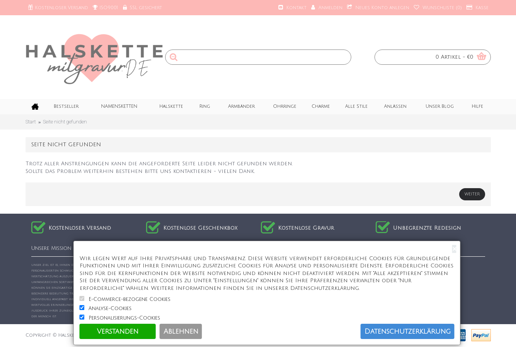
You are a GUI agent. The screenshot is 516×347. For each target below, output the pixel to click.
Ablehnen (181, 331)
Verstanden (117, 331)
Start (31, 122)
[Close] (454, 249)
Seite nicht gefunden (65, 122)
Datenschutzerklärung (408, 331)
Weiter (472, 194)
